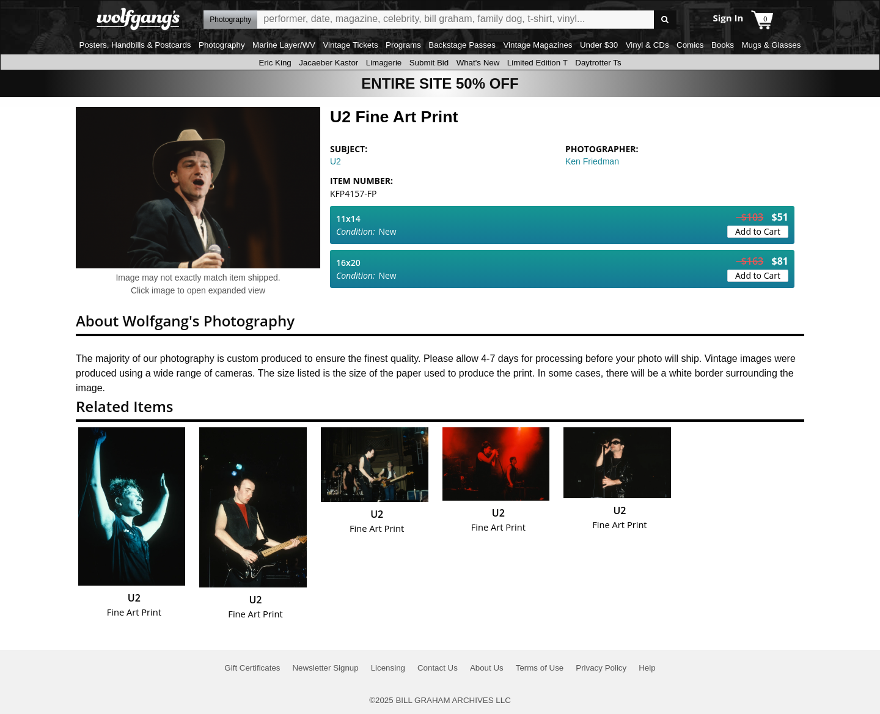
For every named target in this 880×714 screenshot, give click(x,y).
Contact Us (437, 667)
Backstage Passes (462, 45)
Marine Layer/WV (283, 45)
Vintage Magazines (537, 45)
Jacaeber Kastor (328, 62)
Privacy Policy (601, 667)
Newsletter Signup (325, 667)
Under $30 (599, 45)
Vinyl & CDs (647, 45)
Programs (403, 45)
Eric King (274, 62)
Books (722, 45)
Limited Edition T (537, 62)
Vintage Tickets (350, 45)
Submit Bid (429, 62)
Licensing (388, 667)
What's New (478, 62)
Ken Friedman (592, 161)
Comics (689, 45)
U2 (335, 161)
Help (647, 667)
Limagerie (384, 62)
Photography (222, 45)
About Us (487, 667)
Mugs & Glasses (771, 45)
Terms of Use (540, 667)
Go (665, 19)
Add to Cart (757, 231)
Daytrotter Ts (598, 62)
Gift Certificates (252, 667)
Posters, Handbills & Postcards (135, 45)
